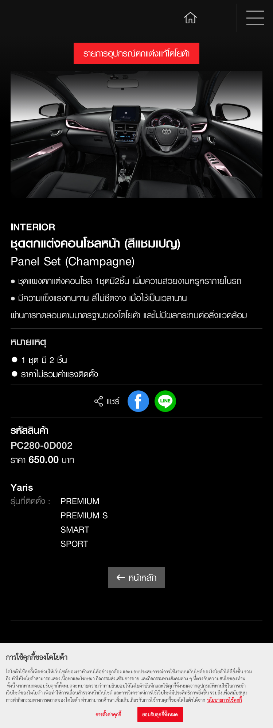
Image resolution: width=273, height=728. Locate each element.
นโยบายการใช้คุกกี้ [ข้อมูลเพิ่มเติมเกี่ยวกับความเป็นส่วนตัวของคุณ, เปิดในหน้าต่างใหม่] (224, 700)
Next (247, 134)
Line (165, 401)
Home (190, 17)
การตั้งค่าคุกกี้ (108, 715)
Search (219, 18)
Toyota (38, 18)
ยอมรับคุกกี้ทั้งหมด (160, 715)
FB (138, 401)
